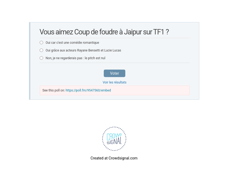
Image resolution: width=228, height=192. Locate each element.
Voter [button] (114, 73)
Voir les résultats (114, 82)
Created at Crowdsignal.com (113, 158)
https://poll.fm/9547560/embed (88, 90)
